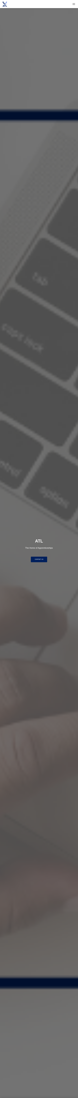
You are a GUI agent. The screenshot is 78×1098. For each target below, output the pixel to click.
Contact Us (39, 559)
